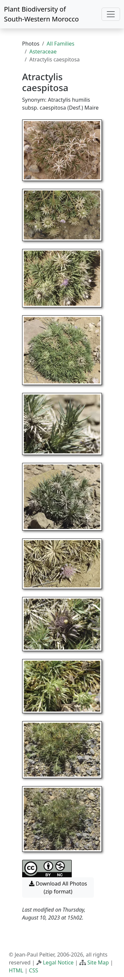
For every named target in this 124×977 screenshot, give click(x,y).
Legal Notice (58, 962)
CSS (33, 970)
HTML (16, 970)
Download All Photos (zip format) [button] (58, 887)
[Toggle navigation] (111, 14)
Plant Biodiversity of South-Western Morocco (41, 14)
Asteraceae (43, 51)
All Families (60, 43)
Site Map (98, 962)
